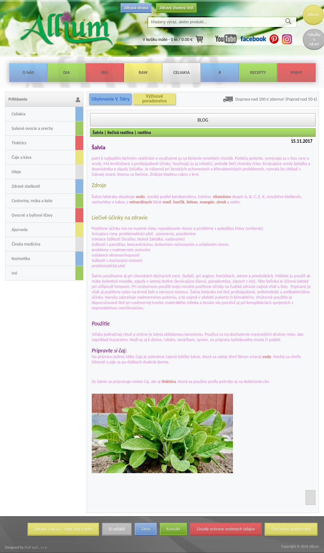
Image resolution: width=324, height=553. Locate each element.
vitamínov (222, 196)
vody (266, 356)
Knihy (296, 72)
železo (192, 202)
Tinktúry (19, 143)
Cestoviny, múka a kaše (32, 200)
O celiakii (117, 529)
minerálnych (140, 202)
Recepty (258, 72)
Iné (14, 273)
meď (167, 202)
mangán (207, 202)
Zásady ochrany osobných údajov (226, 529)
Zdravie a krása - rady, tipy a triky (63, 529)
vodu (140, 196)
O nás (28, 72)
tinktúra (168, 381)
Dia (66, 72)
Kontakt (173, 529)
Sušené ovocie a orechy (32, 128)
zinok (221, 202)
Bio (104, 72)
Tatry (145, 529)
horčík (179, 202)
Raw (143, 72)
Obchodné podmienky (291, 529)
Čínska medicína (26, 244)
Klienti (313, 14)
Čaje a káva (21, 157)
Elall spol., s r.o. (36, 547)
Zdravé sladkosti (26, 186)
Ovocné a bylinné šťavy (32, 215)
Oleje (16, 171)
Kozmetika (21, 258)
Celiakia (181, 72)
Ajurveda (20, 229)
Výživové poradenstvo (154, 98)
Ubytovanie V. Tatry (110, 99)
